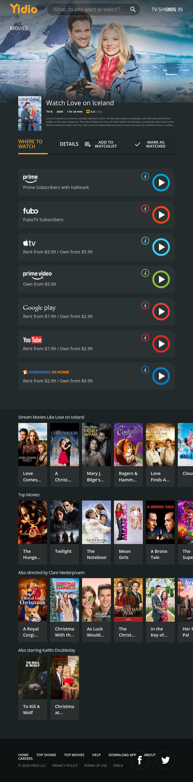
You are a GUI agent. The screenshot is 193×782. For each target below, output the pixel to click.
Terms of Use (95, 765)
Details (69, 144)
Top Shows (46, 754)
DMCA (118, 765)
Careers (25, 758)
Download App (122, 754)
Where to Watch (30, 144)
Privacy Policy (65, 765)
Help (96, 754)
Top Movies (74, 754)
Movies (19, 28)
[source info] (144, 176)
